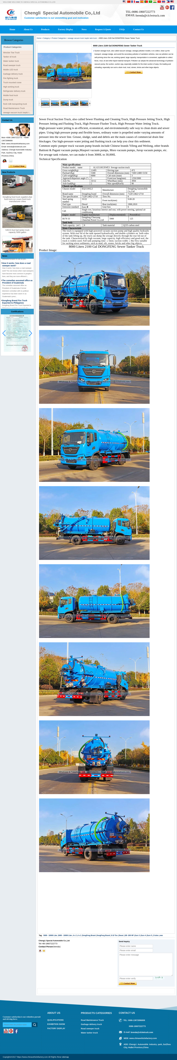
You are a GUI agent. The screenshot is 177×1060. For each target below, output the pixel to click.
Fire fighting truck (10, 78)
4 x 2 (75, 935)
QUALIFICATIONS (55, 1020)
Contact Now (17, 166)
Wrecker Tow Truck (11, 52)
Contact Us (138, 29)
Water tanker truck (11, 61)
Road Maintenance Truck (14, 108)
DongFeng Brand (89, 935)
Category (46, 38)
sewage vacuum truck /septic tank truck (18, 112)
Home (12, 29)
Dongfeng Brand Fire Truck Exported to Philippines (14, 304)
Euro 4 (143, 935)
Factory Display (65, 29)
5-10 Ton (114, 935)
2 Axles (156, 935)
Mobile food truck (10, 95)
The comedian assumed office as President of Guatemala (17, 284)
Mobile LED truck (10, 70)
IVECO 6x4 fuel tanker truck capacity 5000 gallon (17, 234)
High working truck (11, 87)
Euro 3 (137, 935)
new (161, 935)
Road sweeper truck (11, 65)
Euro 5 (149, 935)
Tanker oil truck (9, 57)
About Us (28, 29)
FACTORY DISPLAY (56, 1028)
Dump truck (8, 100)
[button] (30, 333)
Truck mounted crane (12, 82)
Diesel (121, 935)
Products (45, 29)
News (84, 29)
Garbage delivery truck (13, 74)
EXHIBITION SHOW (56, 1024)
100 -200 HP (129, 935)
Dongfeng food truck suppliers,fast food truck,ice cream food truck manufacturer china (17, 201)
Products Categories (96, 1013)
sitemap (65, 1057)
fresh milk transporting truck (15, 104)
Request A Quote (103, 29)
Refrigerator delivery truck (14, 91)
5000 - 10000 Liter (50, 935)
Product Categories (12, 47)
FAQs (122, 29)
